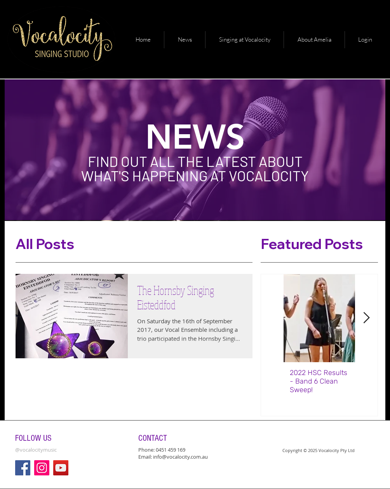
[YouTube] (60, 467)
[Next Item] (366, 318)
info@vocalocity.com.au (180, 456)
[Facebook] (22, 467)
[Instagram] (41, 467)
